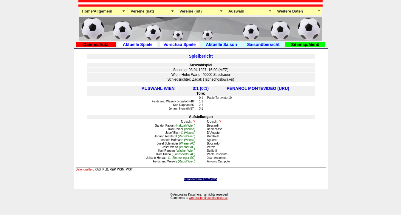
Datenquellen (84, 169)
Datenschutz (95, 44)
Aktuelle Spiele (138, 44)
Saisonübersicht (263, 44)
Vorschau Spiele (179, 44)
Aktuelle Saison (221, 44)
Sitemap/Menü (305, 44)
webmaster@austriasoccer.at (208, 197)
